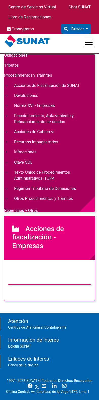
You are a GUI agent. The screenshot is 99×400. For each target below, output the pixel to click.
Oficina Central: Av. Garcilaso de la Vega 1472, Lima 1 (49, 392)
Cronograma (22, 28)
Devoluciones (26, 95)
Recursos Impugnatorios (36, 142)
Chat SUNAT (79, 7)
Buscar (77, 28)
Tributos (11, 65)
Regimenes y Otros (21, 210)
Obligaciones (15, 55)
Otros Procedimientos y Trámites (43, 198)
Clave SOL (23, 162)
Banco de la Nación (23, 365)
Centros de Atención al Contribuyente (37, 327)
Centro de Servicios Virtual (32, 7)
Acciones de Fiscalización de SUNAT (47, 85)
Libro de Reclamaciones (29, 17)
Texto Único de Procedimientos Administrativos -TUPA (42, 175)
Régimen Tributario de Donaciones (45, 188)
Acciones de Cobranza (34, 131)
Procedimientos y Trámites (28, 75)
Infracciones (25, 152)
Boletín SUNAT (19, 346)
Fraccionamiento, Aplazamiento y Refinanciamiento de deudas (44, 118)
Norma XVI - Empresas (34, 105)
